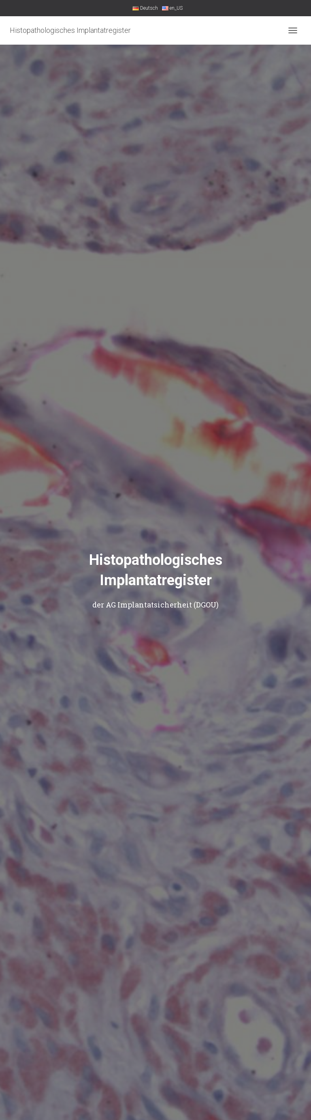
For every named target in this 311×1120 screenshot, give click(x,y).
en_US (172, 8)
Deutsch (145, 8)
